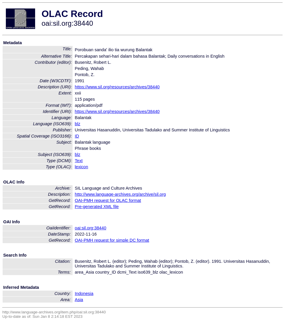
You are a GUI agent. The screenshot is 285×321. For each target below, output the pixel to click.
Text (79, 160)
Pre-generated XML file (97, 206)
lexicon (81, 166)
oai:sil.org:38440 (91, 228)
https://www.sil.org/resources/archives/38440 (117, 87)
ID (77, 136)
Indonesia (84, 293)
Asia (79, 299)
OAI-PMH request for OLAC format (108, 200)
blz (77, 123)
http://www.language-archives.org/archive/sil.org (120, 194)
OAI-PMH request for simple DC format (112, 240)
